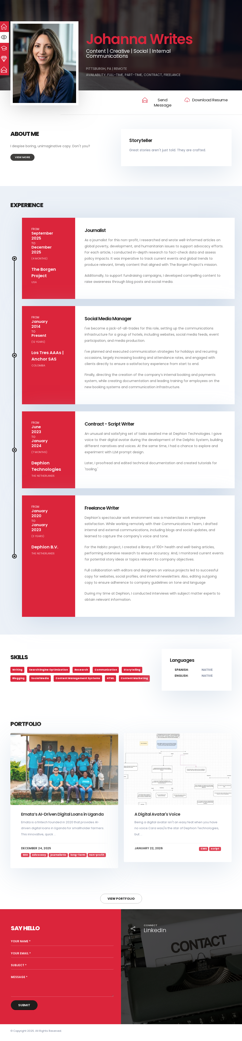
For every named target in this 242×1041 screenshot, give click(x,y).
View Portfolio (121, 899)
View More (22, 157)
